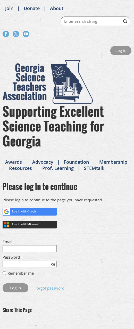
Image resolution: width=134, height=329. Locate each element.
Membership (113, 162)
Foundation (76, 162)
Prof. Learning (58, 168)
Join (9, 8)
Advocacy (42, 162)
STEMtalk (94, 168)
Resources (20, 168)
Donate (32, 8)
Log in (120, 50)
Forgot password (49, 288)
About (56, 8)
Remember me (20, 273)
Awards (13, 162)
